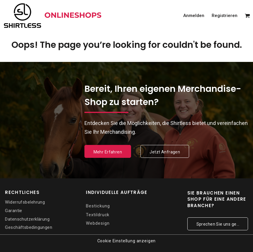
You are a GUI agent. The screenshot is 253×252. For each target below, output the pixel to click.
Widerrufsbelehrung (25, 202)
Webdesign (97, 223)
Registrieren (224, 15)
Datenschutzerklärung (27, 219)
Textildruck (97, 214)
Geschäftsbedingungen (28, 227)
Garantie (13, 210)
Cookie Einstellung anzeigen (126, 241)
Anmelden (193, 15)
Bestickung (98, 206)
